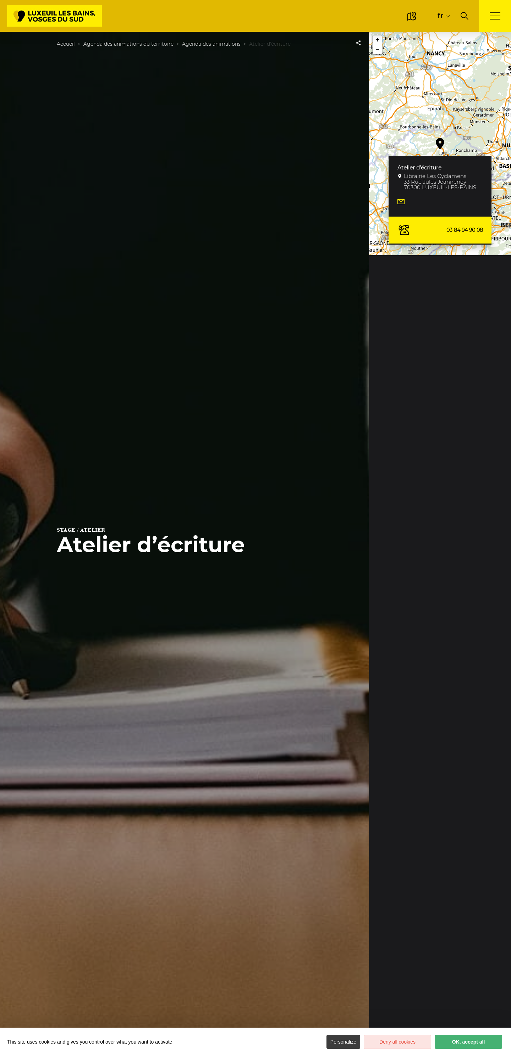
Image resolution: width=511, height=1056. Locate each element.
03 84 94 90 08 (440, 230)
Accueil (66, 44)
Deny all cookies (397, 1042)
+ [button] (377, 40)
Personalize (343, 1042)
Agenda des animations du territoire (128, 44)
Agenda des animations (211, 44)
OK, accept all (468, 1042)
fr (440, 16)
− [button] (377, 49)
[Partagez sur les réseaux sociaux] (358, 42)
